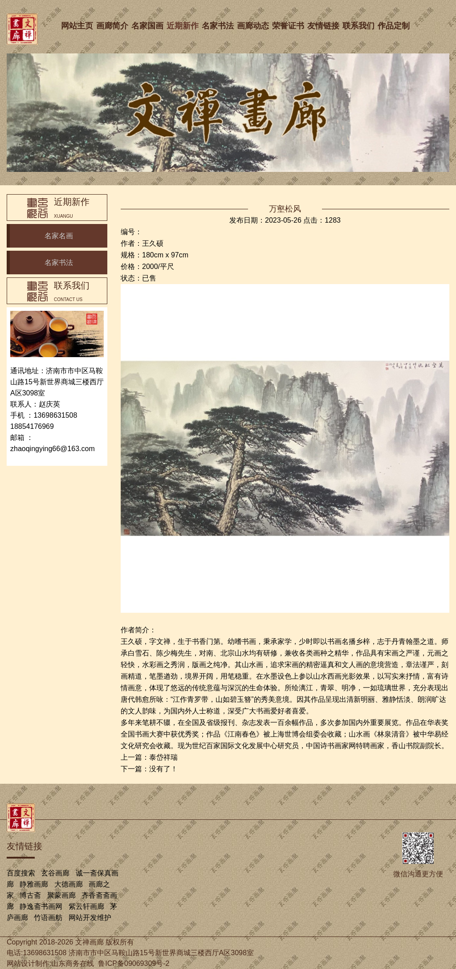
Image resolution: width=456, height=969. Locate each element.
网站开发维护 (90, 917)
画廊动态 (254, 25)
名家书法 (219, 25)
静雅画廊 (34, 884)
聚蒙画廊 (61, 895)
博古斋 (30, 895)
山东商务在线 (72, 963)
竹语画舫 (48, 917)
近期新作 (183, 25)
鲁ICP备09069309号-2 (133, 963)
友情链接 (324, 25)
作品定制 (395, 25)
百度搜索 (21, 873)
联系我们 (359, 25)
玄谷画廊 (55, 873)
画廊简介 (113, 25)
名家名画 (59, 236)
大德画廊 (68, 884)
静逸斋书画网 (41, 906)
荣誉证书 (289, 25)
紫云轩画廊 (86, 906)
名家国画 (148, 25)
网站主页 (78, 25)
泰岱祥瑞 (163, 757)
